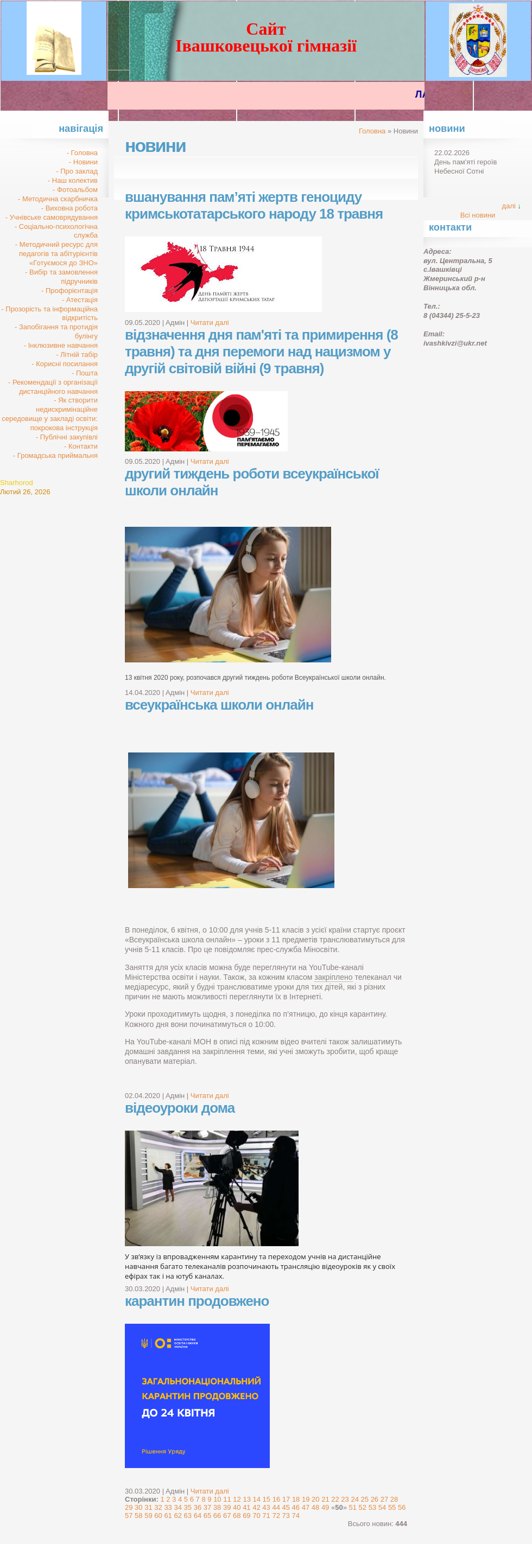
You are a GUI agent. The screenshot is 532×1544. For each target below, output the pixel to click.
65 (207, 1515)
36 (197, 1507)
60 (158, 1515)
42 (256, 1507)
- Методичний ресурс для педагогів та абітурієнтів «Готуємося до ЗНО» (56, 253)
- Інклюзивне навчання (61, 345)
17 (286, 1499)
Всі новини (478, 215)
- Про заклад (77, 171)
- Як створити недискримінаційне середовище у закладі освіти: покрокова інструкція (50, 414)
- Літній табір (77, 354)
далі (509, 206)
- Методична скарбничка (58, 199)
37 (207, 1507)
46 (296, 1507)
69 (246, 1515)
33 (168, 1507)
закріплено (333, 977)
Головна (372, 131)
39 (227, 1507)
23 (345, 1499)
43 (266, 1507)
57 (128, 1515)
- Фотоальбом (75, 190)
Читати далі (210, 322)
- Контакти (81, 446)
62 (177, 1515)
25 (365, 1499)
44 (276, 1507)
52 (362, 1507)
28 (394, 1499)
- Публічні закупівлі (67, 437)
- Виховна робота (69, 208)
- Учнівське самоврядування (51, 217)
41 (246, 1507)
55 (392, 1507)
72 (276, 1515)
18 (296, 1499)
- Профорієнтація (69, 290)
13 (246, 1499)
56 (402, 1507)
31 (148, 1507)
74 (296, 1515)
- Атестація (80, 300)
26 (374, 1499)
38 (217, 1507)
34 (177, 1507)
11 (227, 1499)
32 (158, 1507)
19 (305, 1499)
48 (315, 1507)
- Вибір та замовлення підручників (61, 276)
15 (266, 1499)
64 (197, 1515)
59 (148, 1515)
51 (353, 1507)
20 (315, 1499)
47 (305, 1507)
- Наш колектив (73, 180)
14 (257, 1499)
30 (138, 1507)
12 (236, 1499)
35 (188, 1507)
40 (236, 1507)
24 (354, 1499)
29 (128, 1507)
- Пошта (85, 373)
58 (138, 1515)
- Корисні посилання (64, 364)
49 (325, 1507)
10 (217, 1499)
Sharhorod (16, 482)
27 (384, 1499)
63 (188, 1515)
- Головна (82, 153)
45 (286, 1507)
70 (256, 1515)
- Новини (83, 162)
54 (382, 1507)
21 (325, 1499)
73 (286, 1515)
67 (227, 1515)
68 (236, 1515)
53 (372, 1507)
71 (266, 1515)
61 (168, 1515)
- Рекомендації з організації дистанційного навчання (53, 386)
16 (276, 1499)
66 (217, 1515)
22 (335, 1499)
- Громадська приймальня (55, 455)
